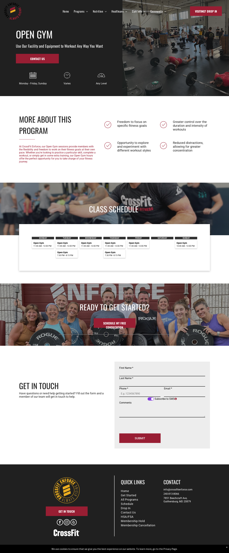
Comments (125, 402)
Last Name (126, 378)
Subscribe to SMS (165, 398)
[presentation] (143, 424)
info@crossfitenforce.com (177, 489)
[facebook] (60, 522)
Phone (123, 388)
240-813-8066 (171, 493)
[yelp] (73, 522)
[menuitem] (65, 11)
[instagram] (67, 522)
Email (168, 388)
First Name (126, 367)
